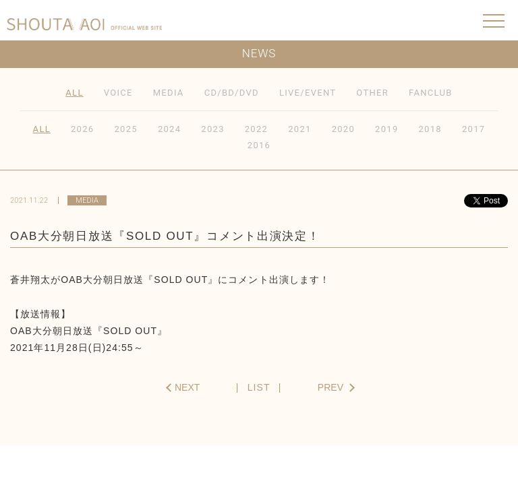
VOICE (118, 93)
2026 (82, 129)
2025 (125, 129)
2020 (343, 129)
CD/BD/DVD (231, 93)
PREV (330, 387)
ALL (74, 93)
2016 (259, 145)
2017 (473, 129)
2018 (430, 129)
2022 (256, 129)
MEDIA (168, 93)
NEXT (187, 387)
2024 (169, 129)
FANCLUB (431, 93)
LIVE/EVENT (307, 93)
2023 (212, 129)
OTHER (372, 93)
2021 (299, 129)
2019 (386, 129)
